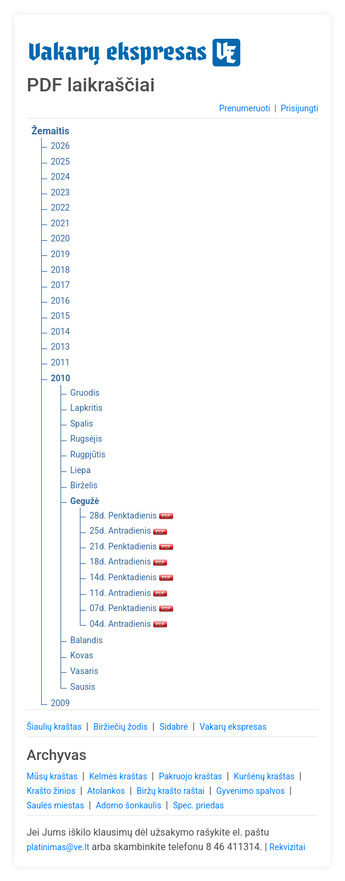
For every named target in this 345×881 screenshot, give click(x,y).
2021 (60, 223)
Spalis (81, 423)
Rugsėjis (86, 439)
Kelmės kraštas (119, 776)
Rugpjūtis (87, 454)
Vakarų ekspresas (233, 727)
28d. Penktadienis (131, 515)
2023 (60, 192)
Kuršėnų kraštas (265, 776)
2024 (60, 177)
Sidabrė (174, 727)
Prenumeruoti (244, 108)
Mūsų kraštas (53, 776)
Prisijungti (299, 108)
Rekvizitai (287, 847)
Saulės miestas (56, 805)
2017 (60, 285)
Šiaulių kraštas (55, 727)
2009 (60, 703)
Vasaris (84, 671)
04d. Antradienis (128, 624)
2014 (60, 331)
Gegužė (84, 501)
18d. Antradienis (128, 561)
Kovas (81, 655)
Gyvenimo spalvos (251, 791)
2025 (60, 161)
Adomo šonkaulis (129, 805)
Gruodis (85, 393)
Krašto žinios (52, 791)
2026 (60, 146)
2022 (60, 207)
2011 (60, 362)
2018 (60, 270)
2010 (60, 378)
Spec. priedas (198, 805)
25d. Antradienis (128, 530)
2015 (60, 316)
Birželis (83, 485)
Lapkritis (86, 408)
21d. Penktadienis (131, 546)
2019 (60, 254)
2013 (60, 347)
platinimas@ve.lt (58, 847)
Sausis (83, 687)
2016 (60, 301)
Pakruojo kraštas (191, 776)
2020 (60, 238)
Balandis (86, 640)
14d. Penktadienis (131, 577)
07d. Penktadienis (131, 608)
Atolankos (107, 791)
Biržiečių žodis (121, 727)
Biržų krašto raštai (172, 791)
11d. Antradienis (128, 593)
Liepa (80, 470)
